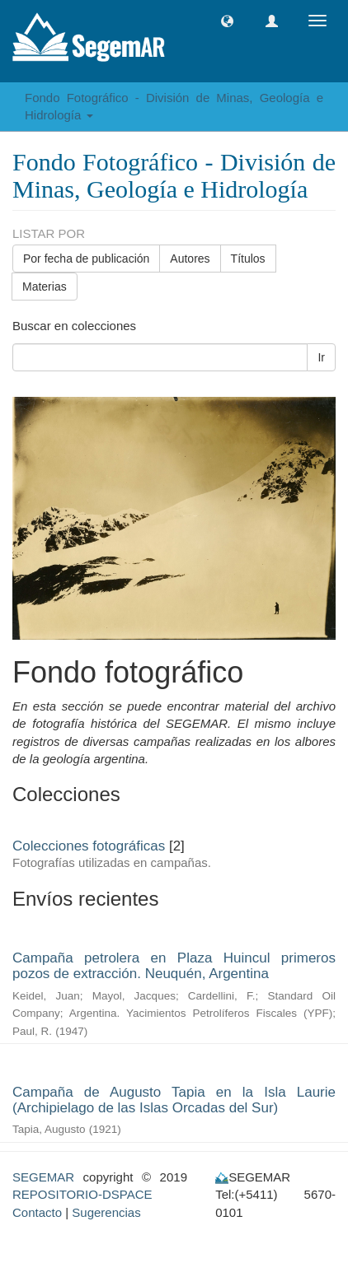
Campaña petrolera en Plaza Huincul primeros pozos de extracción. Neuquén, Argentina (174, 965)
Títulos (248, 258)
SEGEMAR (43, 1177)
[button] (227, 21)
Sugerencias (106, 1212)
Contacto (37, 1212)
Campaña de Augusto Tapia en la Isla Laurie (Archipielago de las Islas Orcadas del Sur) (174, 1100)
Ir (321, 357)
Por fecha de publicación (86, 258)
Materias (44, 286)
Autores (189, 258)
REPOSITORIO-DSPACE (82, 1194)
